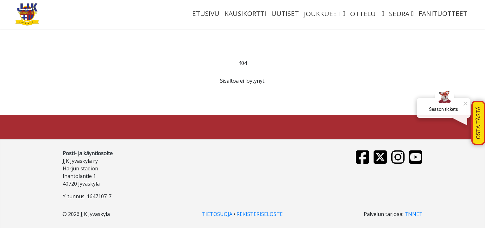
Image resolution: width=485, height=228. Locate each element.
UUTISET (285, 13)
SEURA (399, 13)
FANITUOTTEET (443, 13)
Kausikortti (245, 13)
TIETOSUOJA (217, 214)
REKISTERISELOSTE (259, 214)
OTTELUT (365, 13)
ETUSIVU (205, 13)
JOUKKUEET (322, 13)
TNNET (414, 214)
